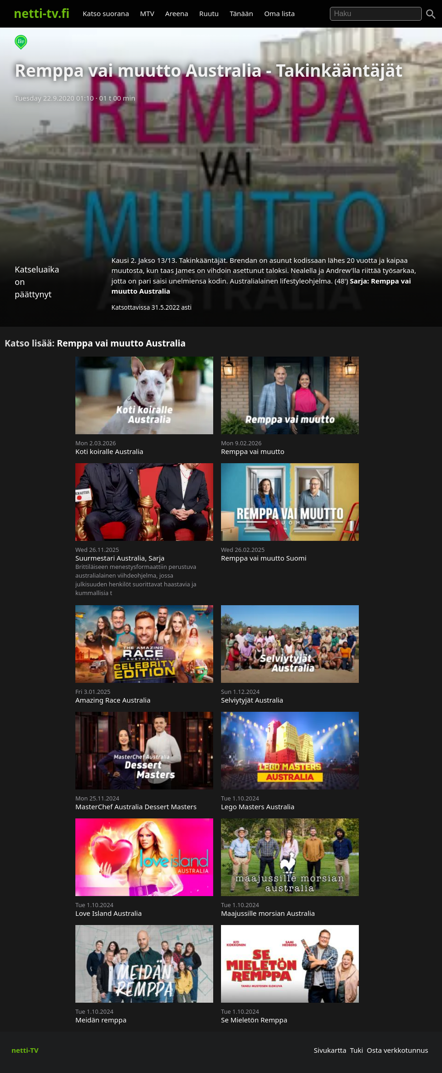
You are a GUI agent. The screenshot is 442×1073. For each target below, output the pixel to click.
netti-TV (25, 1050)
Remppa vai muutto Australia (121, 343)
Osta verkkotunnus (397, 1050)
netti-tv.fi (41, 13)
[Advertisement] (221, 176)
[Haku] (431, 14)
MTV (147, 13)
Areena (176, 13)
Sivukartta (330, 1050)
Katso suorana (106, 13)
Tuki (356, 1050)
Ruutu (209, 13)
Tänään (241, 13)
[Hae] (376, 14)
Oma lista (279, 13)
